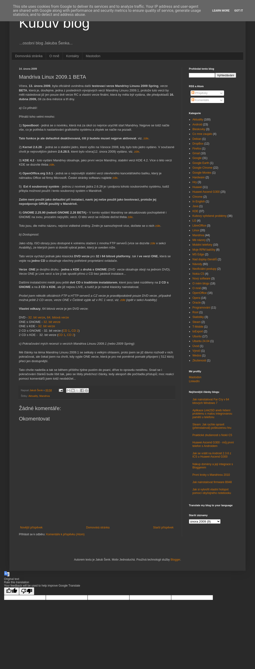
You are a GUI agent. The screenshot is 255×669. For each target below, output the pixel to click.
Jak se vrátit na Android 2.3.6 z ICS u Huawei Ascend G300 (211, 455)
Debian (196, 139)
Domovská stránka (28, 56)
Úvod (195, 346)
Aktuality (33, 396)
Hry (194, 182)
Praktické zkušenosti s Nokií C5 (212, 435)
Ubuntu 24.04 (200, 341)
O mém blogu (200, 283)
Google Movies (201, 172)
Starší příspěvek (163, 527)
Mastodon (93, 56)
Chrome (197, 196)
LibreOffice (199, 225)
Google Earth (200, 163)
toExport (197, 331)
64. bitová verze (58, 317)
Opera (196, 298)
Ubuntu (197, 336)
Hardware (198, 177)
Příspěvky (199, 93)
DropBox (198, 143)
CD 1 (66, 330)
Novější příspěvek (31, 527)
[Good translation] (11, 591)
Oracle (196, 302)
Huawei (197, 187)
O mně (54, 56)
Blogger (175, 559)
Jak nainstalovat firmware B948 (212, 482)
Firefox (196, 148)
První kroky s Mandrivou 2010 (211, 474)
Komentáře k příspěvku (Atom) (65, 534)
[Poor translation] (26, 591)
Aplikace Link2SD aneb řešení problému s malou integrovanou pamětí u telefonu (212, 414)
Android (197, 124)
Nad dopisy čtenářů (204, 259)
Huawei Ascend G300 (206, 191)
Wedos (196, 355)
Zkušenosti (199, 360)
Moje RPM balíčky (203, 249)
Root (195, 312)
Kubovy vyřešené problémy (209, 216)
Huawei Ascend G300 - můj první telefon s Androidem (213, 444)
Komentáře (200, 100)
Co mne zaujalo (202, 134)
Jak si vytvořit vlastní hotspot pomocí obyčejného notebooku (211, 491)
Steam (196, 322)
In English (198, 201)
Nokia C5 (198, 273)
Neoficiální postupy (204, 268)
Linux (195, 230)
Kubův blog (54, 23)
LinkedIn (194, 381)
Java (195, 206)
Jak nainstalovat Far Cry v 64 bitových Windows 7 (210, 401)
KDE (195, 211)
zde (145, 138)
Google (197, 158)
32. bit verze (36, 317)
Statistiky (198, 317)
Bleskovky (198, 129)
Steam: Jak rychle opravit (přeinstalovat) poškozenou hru (211, 426)
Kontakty (72, 56)
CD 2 (75, 330)
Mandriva (44, 396)
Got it (238, 10)
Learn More (221, 10)
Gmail (196, 153)
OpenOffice (199, 293)
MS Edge (198, 254)
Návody (197, 264)
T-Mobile (197, 326)
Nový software (201, 278)
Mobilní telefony (202, 244)
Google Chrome (202, 167)
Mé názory (199, 240)
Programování (201, 307)
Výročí (196, 350)
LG (194, 220)
